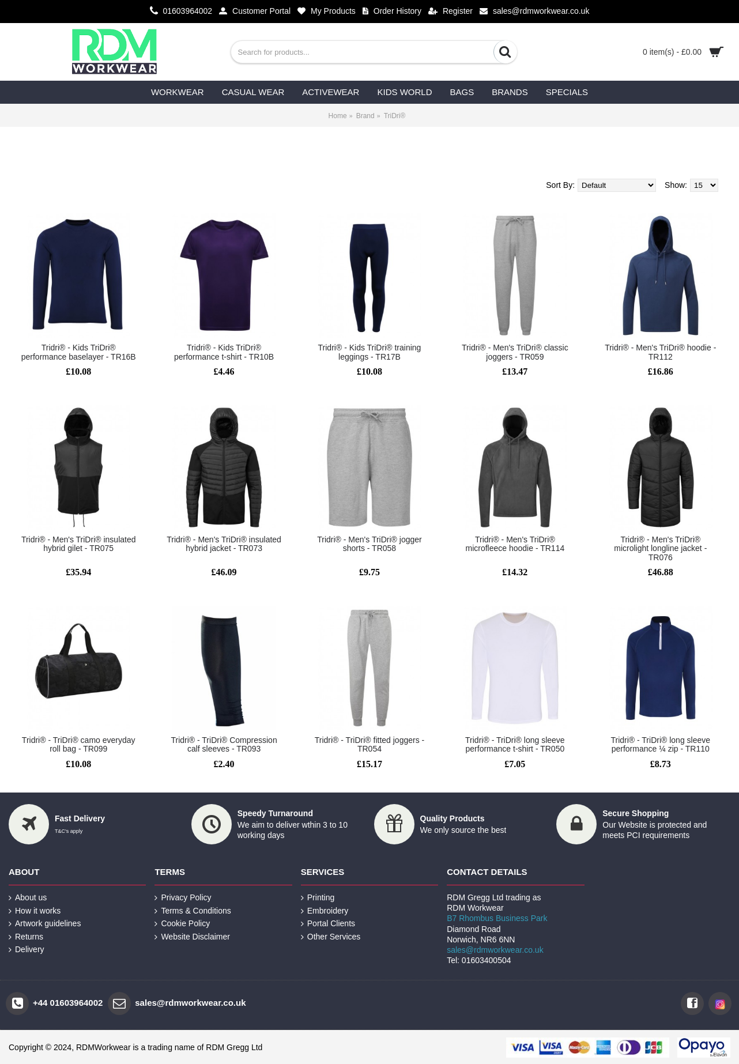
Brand (365, 116)
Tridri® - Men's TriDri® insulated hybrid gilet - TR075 (78, 544)
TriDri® (395, 116)
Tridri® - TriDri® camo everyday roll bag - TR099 (78, 744)
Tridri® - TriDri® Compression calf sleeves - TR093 (224, 744)
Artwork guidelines (45, 924)
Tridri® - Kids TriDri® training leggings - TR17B (369, 352)
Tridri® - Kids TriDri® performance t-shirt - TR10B (224, 352)
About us (28, 898)
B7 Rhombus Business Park (497, 918)
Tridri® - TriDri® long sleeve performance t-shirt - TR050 (515, 744)
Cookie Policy (182, 924)
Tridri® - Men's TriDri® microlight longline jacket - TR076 (660, 548)
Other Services (331, 937)
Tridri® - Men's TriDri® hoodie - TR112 (660, 352)
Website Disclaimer (192, 937)
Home (338, 116)
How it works (35, 911)
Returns (26, 937)
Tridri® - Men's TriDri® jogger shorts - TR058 (369, 544)
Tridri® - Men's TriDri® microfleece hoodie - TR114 (515, 544)
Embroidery (325, 911)
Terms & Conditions (192, 911)
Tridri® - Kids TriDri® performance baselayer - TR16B (78, 352)
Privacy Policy (182, 898)
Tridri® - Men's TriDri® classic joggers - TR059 (515, 352)
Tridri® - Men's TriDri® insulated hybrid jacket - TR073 (224, 544)
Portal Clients (328, 924)
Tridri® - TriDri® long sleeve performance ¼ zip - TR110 (660, 744)
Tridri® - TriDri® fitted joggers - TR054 (369, 744)
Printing (317, 898)
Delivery (26, 949)
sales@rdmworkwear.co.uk (495, 949)
